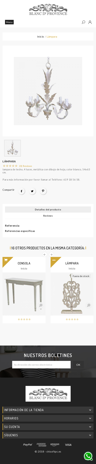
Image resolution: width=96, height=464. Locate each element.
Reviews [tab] (48, 215)
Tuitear (32, 191)
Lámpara (72, 263)
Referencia (12, 225)
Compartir (21, 191)
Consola (24, 263)
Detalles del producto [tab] (48, 209)
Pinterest (43, 191)
